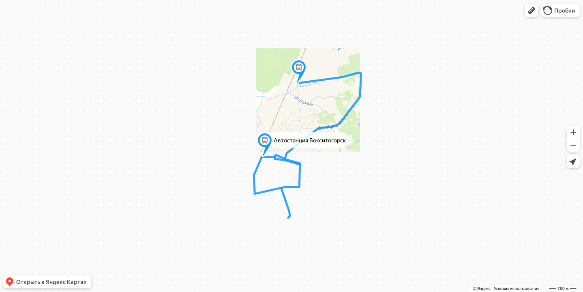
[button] (531, 10)
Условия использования (516, 288)
